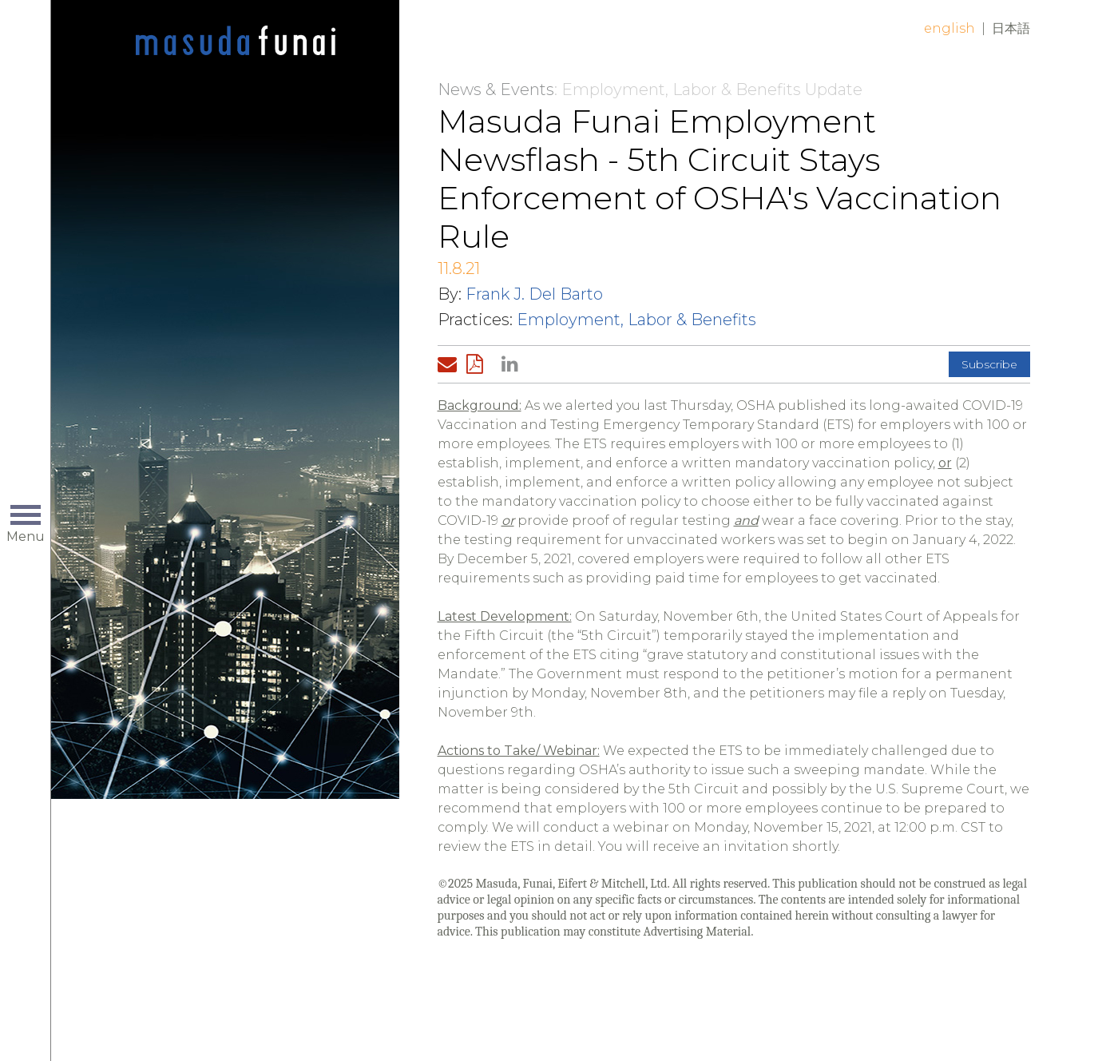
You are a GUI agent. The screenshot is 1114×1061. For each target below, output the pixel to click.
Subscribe (989, 364)
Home (235, 42)
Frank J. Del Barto (534, 294)
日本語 (1011, 28)
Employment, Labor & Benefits (636, 319)
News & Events (496, 89)
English (949, 28)
